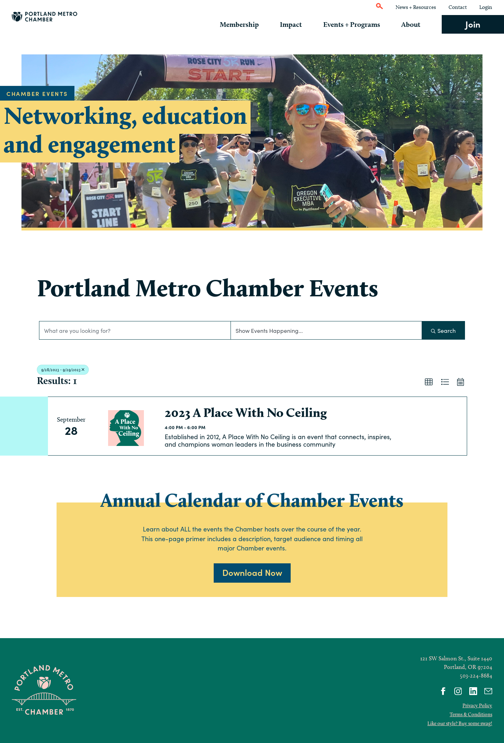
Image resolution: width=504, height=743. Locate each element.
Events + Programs (356, 24)
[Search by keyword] (135, 330)
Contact (458, 7)
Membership (248, 24)
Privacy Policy (477, 705)
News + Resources (416, 7)
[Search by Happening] (326, 330)
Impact (298, 24)
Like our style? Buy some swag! (459, 723)
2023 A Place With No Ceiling (246, 412)
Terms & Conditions (471, 714)
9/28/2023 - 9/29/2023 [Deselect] (62, 369)
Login (485, 7)
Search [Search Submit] (443, 330)
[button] (429, 382)
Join (472, 24)
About (413, 24)
